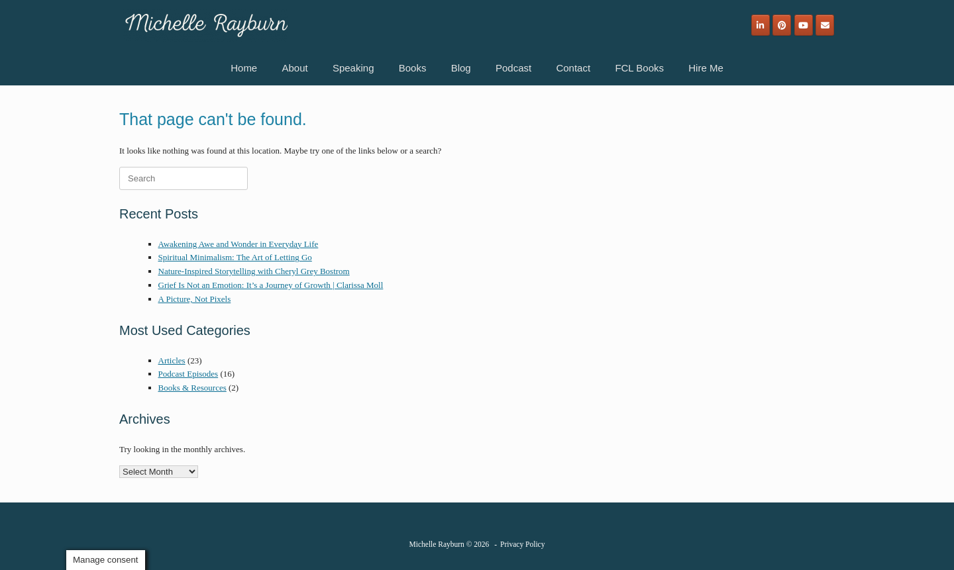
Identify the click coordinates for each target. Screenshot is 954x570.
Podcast (513, 67)
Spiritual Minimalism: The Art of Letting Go (235, 257)
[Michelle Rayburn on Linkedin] (760, 25)
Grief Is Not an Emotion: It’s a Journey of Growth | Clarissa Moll (271, 285)
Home (244, 67)
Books (413, 67)
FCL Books (639, 67)
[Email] (825, 25)
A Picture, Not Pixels (194, 299)
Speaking (353, 67)
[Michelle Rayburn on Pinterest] (781, 25)
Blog (461, 67)
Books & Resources (192, 388)
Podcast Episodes (188, 374)
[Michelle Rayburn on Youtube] (803, 25)
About (294, 67)
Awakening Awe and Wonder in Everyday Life (238, 244)
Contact (573, 67)
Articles (172, 360)
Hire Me (705, 67)
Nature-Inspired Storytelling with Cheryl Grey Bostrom (254, 271)
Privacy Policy (522, 544)
